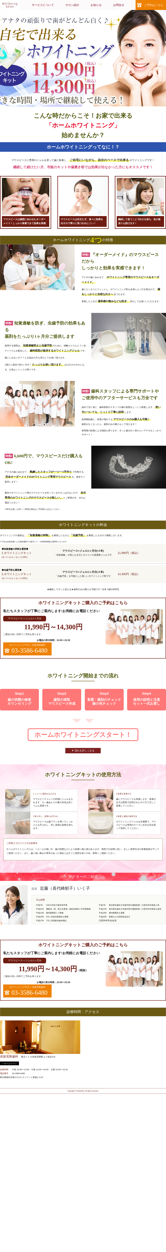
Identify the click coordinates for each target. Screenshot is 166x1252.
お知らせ (96, 5)
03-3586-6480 (18, 1073)
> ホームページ (9, 1063)
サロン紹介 (72, 5)
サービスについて (43, 5)
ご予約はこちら (153, 5)
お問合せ (118, 5)
